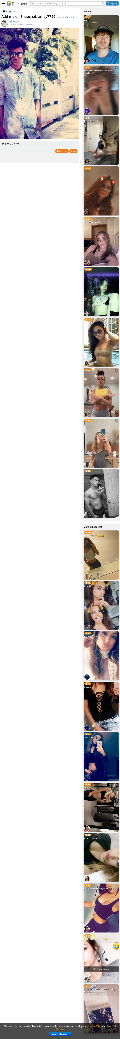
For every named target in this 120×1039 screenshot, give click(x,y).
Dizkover (17, 3)
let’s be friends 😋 (91, 121)
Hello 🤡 (87, 586)
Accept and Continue (60, 1034)
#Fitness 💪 (88, 788)
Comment (62, 151)
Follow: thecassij (90, 636)
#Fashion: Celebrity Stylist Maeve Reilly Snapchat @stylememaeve (99, 990)
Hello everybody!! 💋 (92, 838)
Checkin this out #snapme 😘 (95, 939)
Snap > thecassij (90, 737)
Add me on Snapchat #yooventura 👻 (99, 889)
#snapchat (65, 16)
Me (85, 20)
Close (73, 151)
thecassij (87, 687)
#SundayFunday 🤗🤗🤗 (94, 535)
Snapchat (9, 11)
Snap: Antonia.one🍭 (92, 222)
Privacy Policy (94, 1026)
